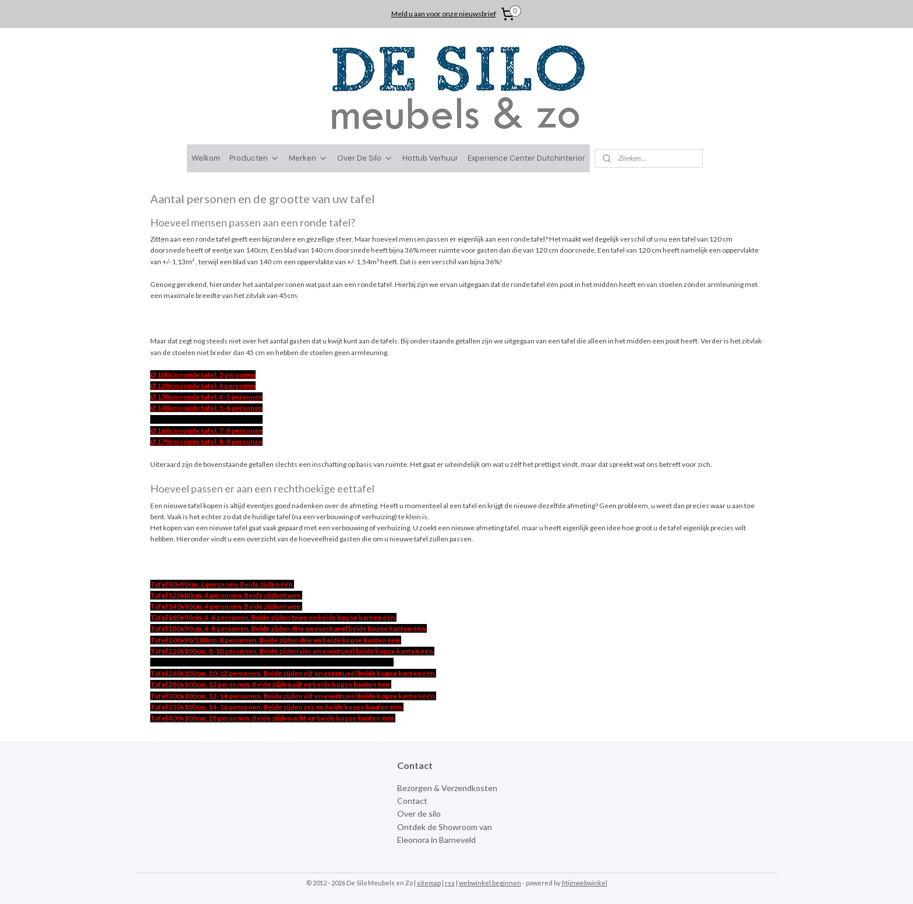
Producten (254, 158)
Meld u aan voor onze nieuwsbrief (443, 13)
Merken (308, 158)
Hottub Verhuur (430, 158)
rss (450, 883)
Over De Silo (365, 158)
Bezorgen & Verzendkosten (447, 788)
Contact (412, 801)
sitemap (429, 883)
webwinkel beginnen (490, 883)
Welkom (206, 158)
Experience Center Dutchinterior (526, 158)
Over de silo (419, 813)
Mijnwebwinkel (584, 883)
